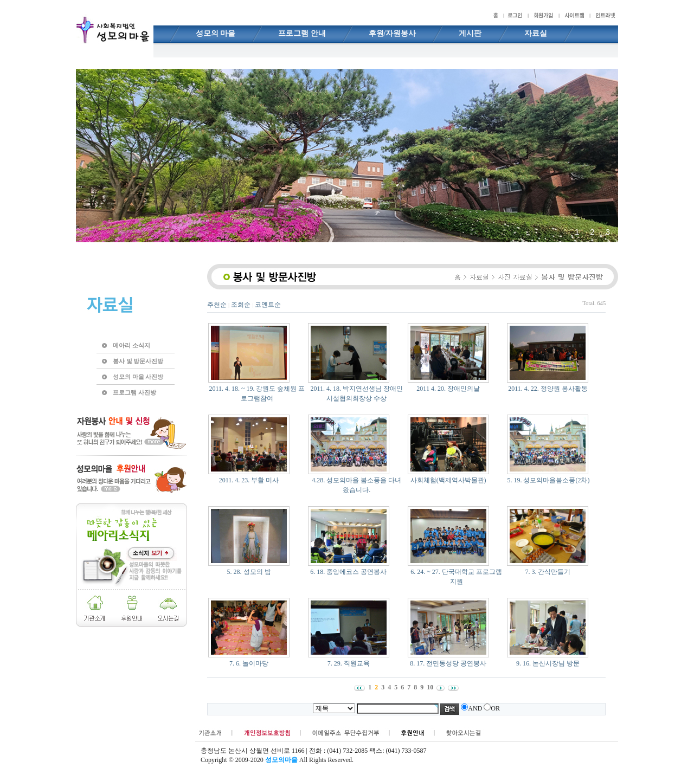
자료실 (535, 33)
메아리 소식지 (131, 345)
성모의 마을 (216, 33)
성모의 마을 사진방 (138, 376)
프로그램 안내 (302, 33)
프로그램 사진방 (134, 392)
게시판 (470, 33)
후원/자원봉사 (392, 33)
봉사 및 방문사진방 (138, 361)
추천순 (217, 304)
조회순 (240, 304)
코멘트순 (268, 304)
